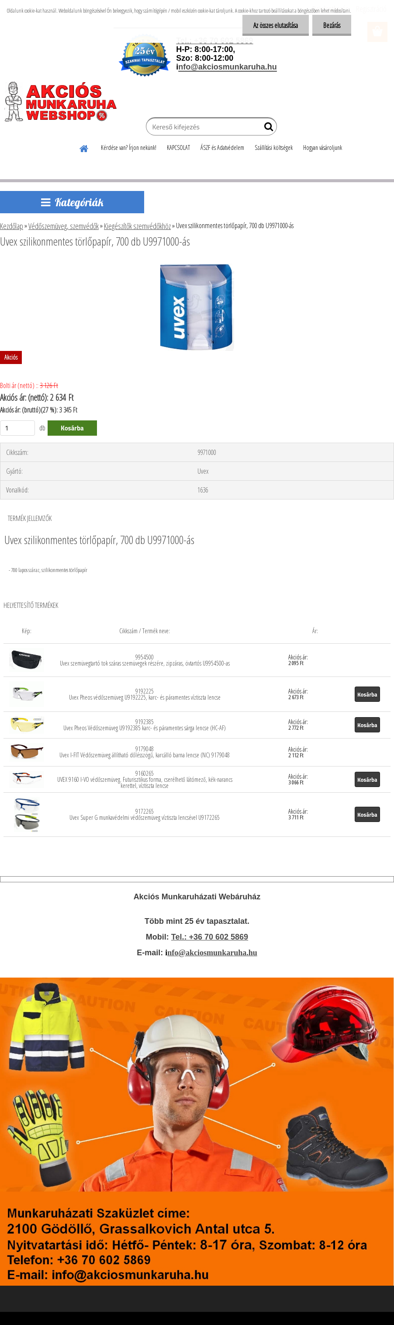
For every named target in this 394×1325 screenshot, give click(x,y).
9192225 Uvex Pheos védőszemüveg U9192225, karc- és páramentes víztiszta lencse (145, 694)
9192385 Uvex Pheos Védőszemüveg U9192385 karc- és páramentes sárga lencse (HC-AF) (144, 725)
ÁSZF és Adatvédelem (222, 147)
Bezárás (331, 25)
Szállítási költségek (274, 147)
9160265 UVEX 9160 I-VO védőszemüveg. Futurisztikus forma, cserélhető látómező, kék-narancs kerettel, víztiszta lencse (144, 779)
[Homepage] (84, 147)
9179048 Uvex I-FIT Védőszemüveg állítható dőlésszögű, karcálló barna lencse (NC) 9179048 (144, 752)
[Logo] (64, 101)
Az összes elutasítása (275, 25)
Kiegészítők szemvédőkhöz (137, 226)
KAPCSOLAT (178, 147)
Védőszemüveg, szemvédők (63, 226)
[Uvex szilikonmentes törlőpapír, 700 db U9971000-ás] (197, 265)
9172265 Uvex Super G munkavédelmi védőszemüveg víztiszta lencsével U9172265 (144, 814)
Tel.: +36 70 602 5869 (209, 937)
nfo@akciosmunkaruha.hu (212, 952)
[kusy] (17, 428)
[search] (266, 128)
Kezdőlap (11, 226)
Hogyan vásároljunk (322, 147)
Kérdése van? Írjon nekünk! (128, 147)
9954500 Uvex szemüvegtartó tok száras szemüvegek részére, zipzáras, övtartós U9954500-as (145, 660)
